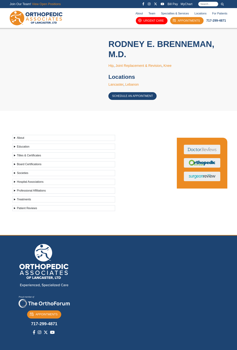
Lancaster (116, 84)
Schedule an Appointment (132, 95)
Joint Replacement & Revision (139, 66)
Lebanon (132, 84)
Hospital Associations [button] (30, 181)
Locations (200, 13)
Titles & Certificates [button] (29, 155)
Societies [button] (22, 172)
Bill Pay (172, 4)
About (139, 13)
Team (151, 13)
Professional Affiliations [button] (31, 190)
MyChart (186, 4)
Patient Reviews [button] (27, 208)
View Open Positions (46, 4)
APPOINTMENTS (186, 21)
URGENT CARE (151, 21)
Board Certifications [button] (29, 164)
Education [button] (23, 146)
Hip (111, 66)
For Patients (219, 13)
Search (222, 4)
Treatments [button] (24, 199)
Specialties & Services (175, 13)
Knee (168, 66)
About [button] (20, 137)
